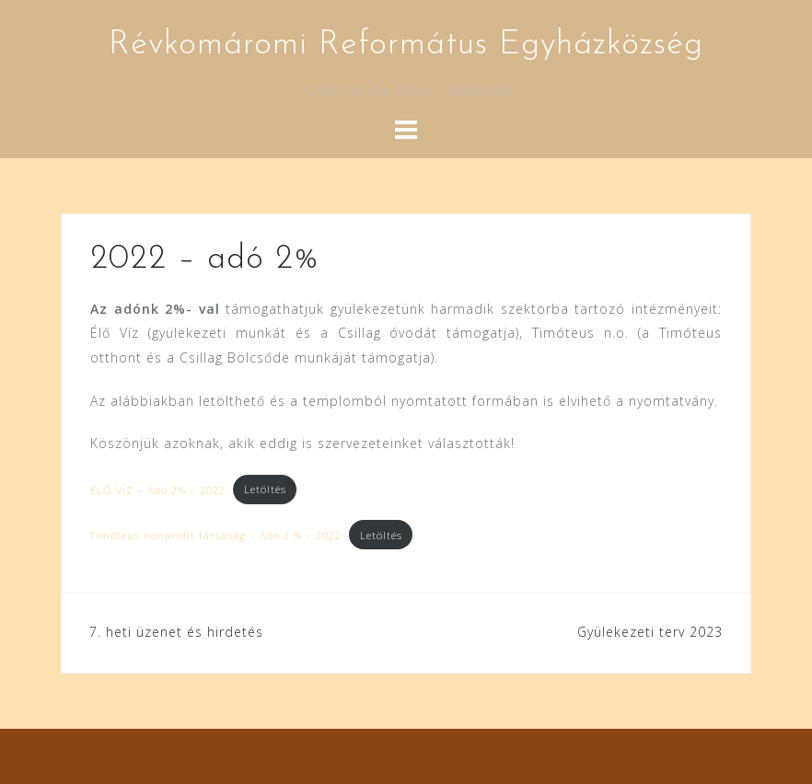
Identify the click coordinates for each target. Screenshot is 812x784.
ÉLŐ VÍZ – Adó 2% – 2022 (158, 489)
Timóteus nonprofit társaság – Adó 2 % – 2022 (216, 535)
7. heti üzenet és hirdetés (176, 631)
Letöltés (265, 489)
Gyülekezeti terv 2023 (650, 631)
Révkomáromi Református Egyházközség (406, 45)
